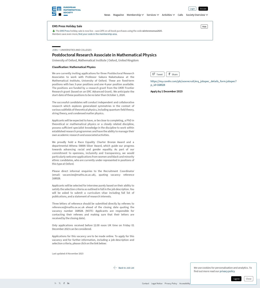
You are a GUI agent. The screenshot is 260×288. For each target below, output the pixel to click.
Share (173, 74)
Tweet (157, 74)
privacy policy (227, 271)
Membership (135, 14)
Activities (168, 14)
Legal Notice (156, 283)
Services (153, 14)
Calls (180, 14)
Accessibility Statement (189, 283)
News (107, 14)
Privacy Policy (171, 283)
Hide (204, 26)
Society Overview (197, 14)
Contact (145, 283)
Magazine (118, 14)
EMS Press (65, 30)
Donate (203, 8)
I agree (236, 278)
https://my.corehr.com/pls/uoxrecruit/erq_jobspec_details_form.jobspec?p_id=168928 (193, 83)
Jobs (55, 49)
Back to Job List (124, 268)
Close (248, 278)
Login (192, 8)
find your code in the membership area (97, 33)
